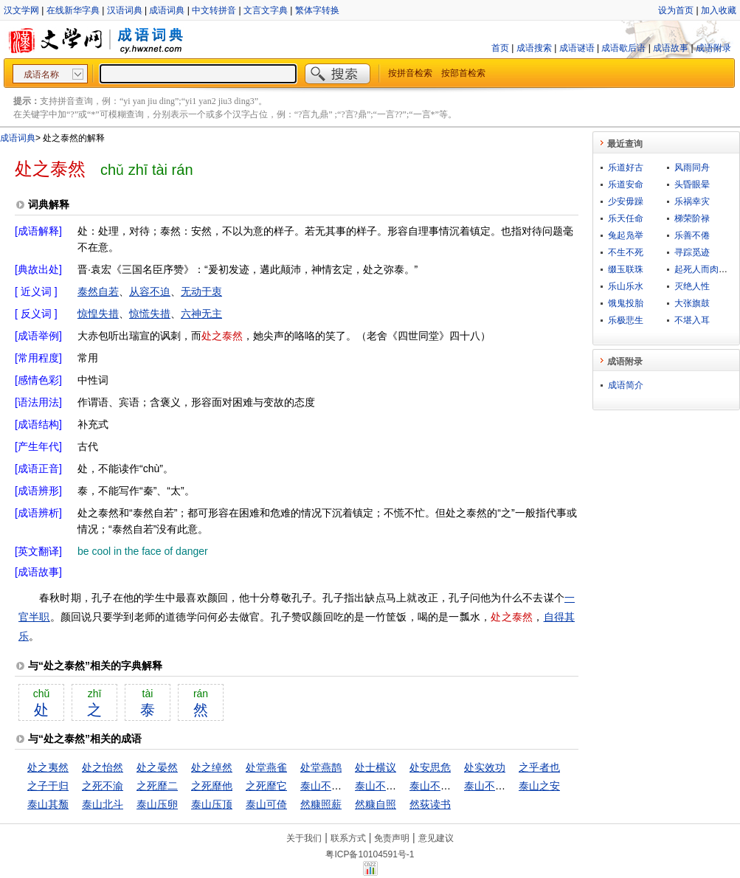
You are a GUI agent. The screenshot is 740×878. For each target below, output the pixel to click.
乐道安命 (625, 184)
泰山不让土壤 (331, 786)
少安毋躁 (625, 201)
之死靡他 (211, 786)
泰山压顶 (211, 804)
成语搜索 (534, 48)
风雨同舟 (692, 167)
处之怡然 (102, 767)
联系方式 (348, 838)
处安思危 (430, 767)
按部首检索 (463, 73)
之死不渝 (102, 786)
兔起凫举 (625, 235)
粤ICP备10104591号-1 (369, 854)
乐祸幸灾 (692, 201)
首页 (500, 48)
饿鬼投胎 (625, 303)
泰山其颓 (48, 804)
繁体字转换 (317, 10)
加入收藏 (718, 10)
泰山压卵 (157, 804)
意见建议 (436, 838)
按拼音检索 (410, 73)
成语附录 (713, 48)
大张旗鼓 (692, 303)
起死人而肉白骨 (705, 269)
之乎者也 (539, 767)
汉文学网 (21, 10)
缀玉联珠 (625, 269)
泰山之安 (539, 786)
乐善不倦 (692, 235)
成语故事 (670, 48)
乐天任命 (625, 218)
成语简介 (625, 385)
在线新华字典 (73, 10)
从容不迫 (149, 291)
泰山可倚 (266, 804)
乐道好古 (625, 167)
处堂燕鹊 (321, 767)
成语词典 (166, 10)
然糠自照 (375, 804)
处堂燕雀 (266, 767)
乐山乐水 (625, 286)
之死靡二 (157, 786)
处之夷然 (48, 767)
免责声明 (391, 838)
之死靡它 (266, 786)
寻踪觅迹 (692, 252)
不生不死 (625, 252)
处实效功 (484, 767)
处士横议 (375, 767)
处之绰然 (211, 767)
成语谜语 (577, 48)
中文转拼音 (214, 10)
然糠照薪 (321, 804)
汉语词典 (124, 10)
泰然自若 (98, 291)
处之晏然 (157, 767)
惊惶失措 (98, 313)
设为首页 (676, 10)
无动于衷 (201, 291)
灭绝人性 (692, 286)
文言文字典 (265, 10)
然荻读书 (430, 804)
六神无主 (201, 313)
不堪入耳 (692, 320)
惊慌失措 (149, 313)
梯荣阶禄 (692, 218)
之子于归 (48, 786)
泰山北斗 (102, 804)
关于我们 (304, 838)
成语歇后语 (623, 48)
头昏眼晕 (692, 184)
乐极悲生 (625, 320)
